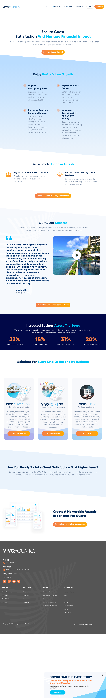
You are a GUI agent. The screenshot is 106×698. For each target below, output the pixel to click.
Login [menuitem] (90, 7)
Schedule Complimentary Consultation (53, 278)
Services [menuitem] (57, 6)
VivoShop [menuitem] (5, 685)
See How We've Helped (53, 134)
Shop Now (87, 516)
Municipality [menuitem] (26, 685)
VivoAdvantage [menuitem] (7, 674)
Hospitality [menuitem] (26, 674)
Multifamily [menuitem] (26, 678)
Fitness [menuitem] (25, 681)
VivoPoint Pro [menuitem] (6, 681)
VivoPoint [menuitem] (5, 678)
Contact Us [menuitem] (99, 6)
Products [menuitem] (48, 6)
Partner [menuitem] (71, 6)
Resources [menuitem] (80, 6)
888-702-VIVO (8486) (12, 645)
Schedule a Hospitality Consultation (70, 607)
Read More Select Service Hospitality (53, 387)
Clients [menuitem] (64, 6)
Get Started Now (19, 516)
